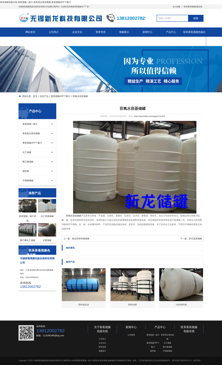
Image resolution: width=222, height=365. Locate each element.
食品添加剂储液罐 (80, 238)
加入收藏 (176, 7)
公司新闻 (131, 335)
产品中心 (171, 32)
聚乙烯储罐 (28, 161)
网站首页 (30, 32)
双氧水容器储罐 (80, 96)
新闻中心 (147, 32)
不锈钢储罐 (28, 180)
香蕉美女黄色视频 (31, 133)
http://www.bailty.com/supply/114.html (149, 116)
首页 (35, 96)
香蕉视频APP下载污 (60, 96)
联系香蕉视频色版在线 (193, 7)
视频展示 (124, 32)
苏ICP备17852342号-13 (181, 360)
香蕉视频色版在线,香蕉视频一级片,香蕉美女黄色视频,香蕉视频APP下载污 (35, 2)
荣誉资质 (101, 32)
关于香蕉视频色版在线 (102, 329)
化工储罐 (27, 152)
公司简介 (54, 32)
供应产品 (44, 96)
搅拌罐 (26, 171)
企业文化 (77, 32)
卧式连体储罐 (195, 238)
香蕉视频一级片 (30, 124)
